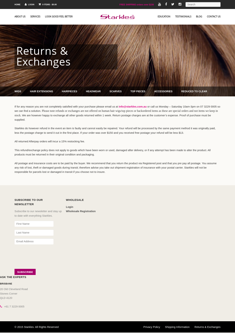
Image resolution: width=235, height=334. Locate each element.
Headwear (93, 91)
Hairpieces (69, 91)
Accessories (163, 91)
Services (35, 16)
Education (164, 16)
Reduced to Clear (194, 91)
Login (29, 4)
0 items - (48, 4)
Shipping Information (177, 326)
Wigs (18, 91)
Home (17, 4)
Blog (199, 16)
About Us (20, 16)
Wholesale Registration (81, 211)
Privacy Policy (151, 326)
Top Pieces (137, 91)
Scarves (116, 91)
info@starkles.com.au (133, 106)
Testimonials (183, 16)
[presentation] (42, 260)
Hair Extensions (41, 91)
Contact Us (213, 16)
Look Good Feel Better (59, 16)
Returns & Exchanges (207, 326)
